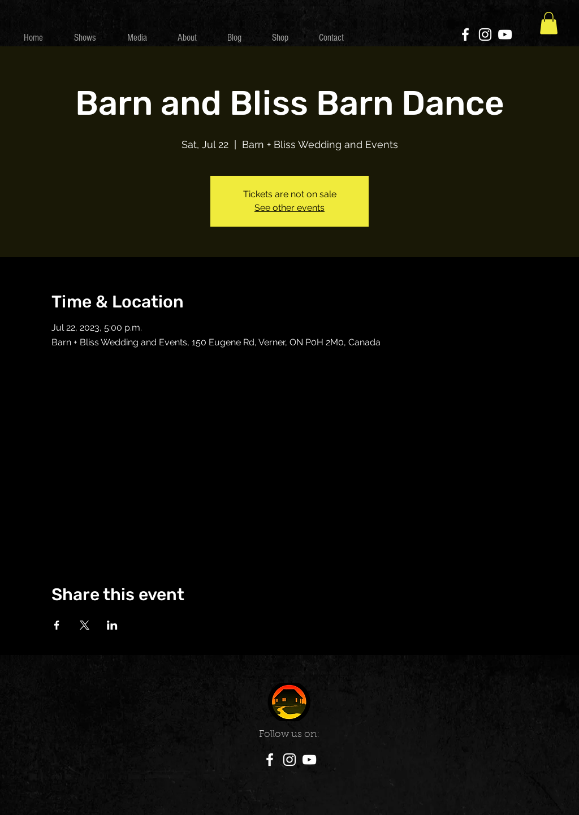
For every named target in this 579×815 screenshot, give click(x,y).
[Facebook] (465, 34)
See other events (289, 207)
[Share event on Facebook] (56, 625)
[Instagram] (485, 34)
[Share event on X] (84, 625)
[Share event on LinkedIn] (112, 625)
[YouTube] (504, 34)
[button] (548, 23)
